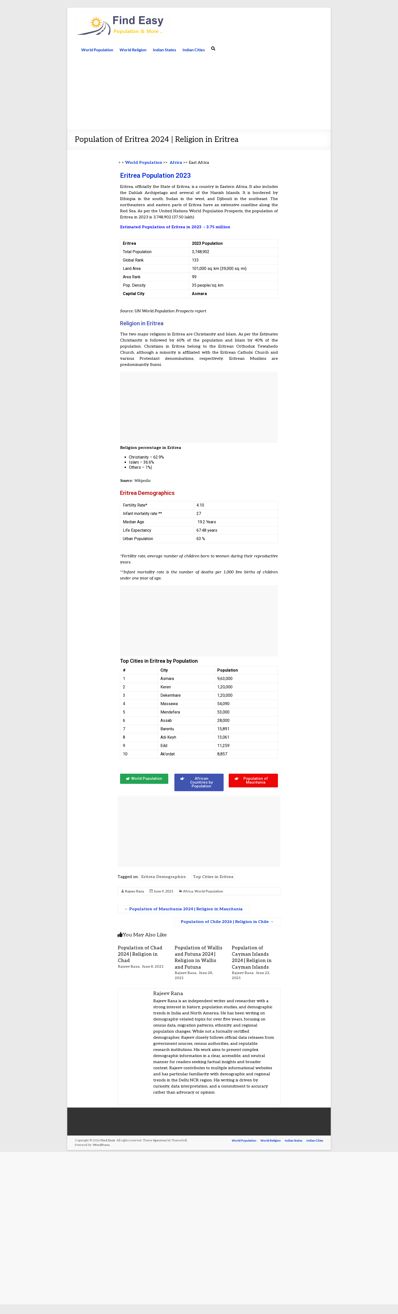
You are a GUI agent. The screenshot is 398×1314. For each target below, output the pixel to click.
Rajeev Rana (134, 891)
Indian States (164, 49)
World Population (97, 49)
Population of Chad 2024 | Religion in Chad (140, 954)
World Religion (133, 49)
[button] (144, 779)
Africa (176, 162)
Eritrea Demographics (163, 876)
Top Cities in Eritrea (213, 876)
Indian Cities (194, 49)
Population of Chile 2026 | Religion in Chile (227, 921)
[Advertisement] (199, 91)
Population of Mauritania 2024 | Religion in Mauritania (183, 909)
